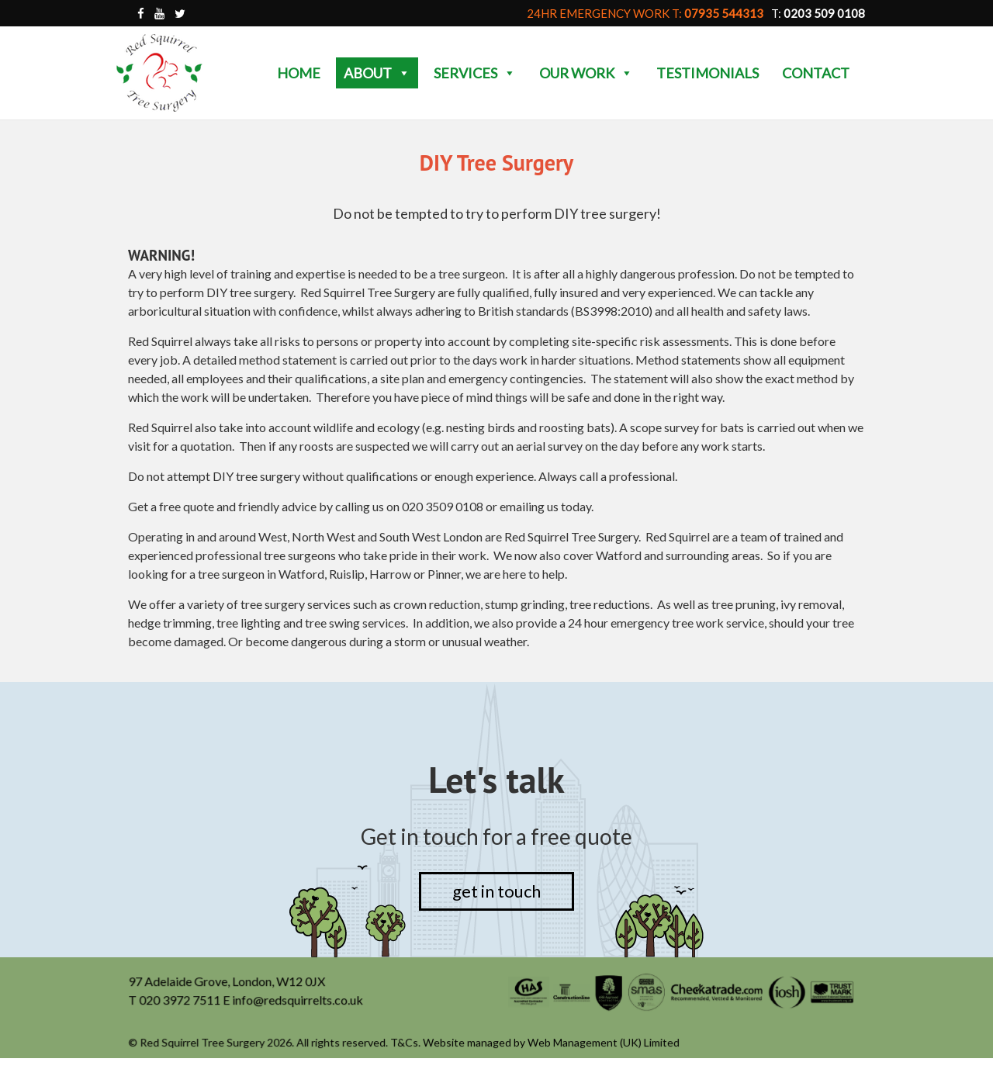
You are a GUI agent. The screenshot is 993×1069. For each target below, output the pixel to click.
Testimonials (707, 72)
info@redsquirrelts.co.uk (299, 1001)
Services (475, 72)
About (377, 72)
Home (298, 72)
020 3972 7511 (181, 1001)
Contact (815, 72)
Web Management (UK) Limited (603, 1043)
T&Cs (405, 1043)
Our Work (586, 72)
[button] (403, 72)
